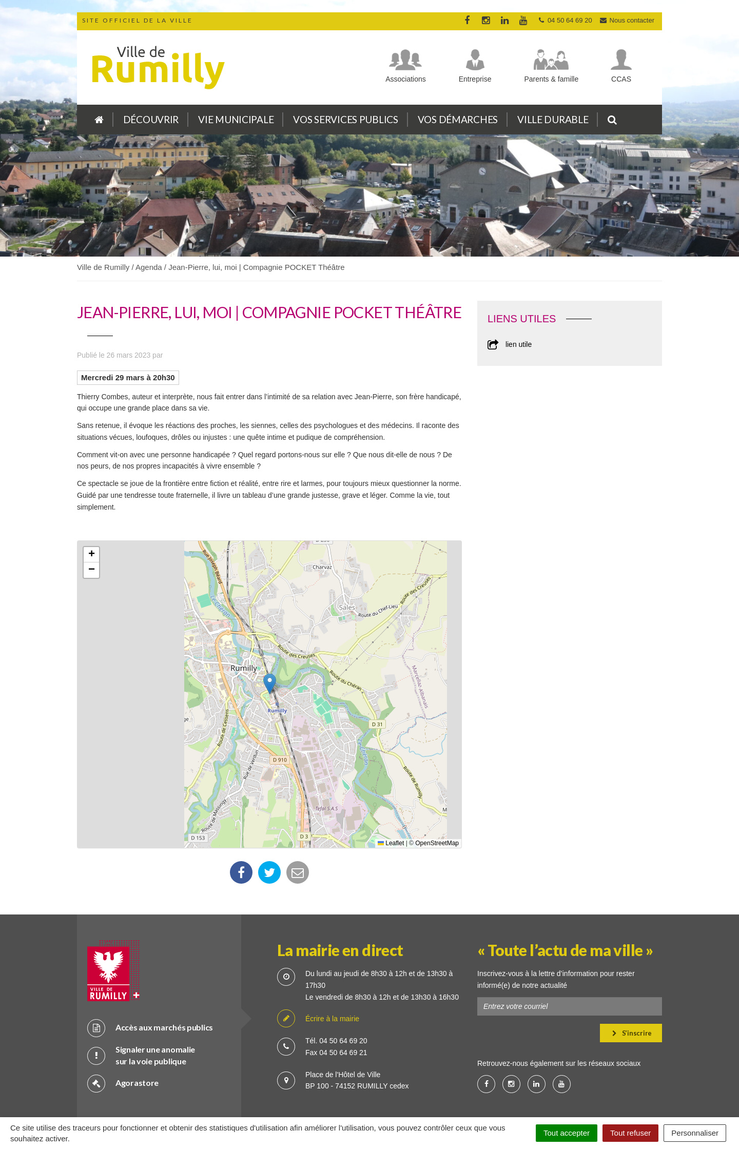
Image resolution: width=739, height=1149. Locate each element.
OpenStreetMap (437, 843)
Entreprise (475, 79)
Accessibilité (464, 1097)
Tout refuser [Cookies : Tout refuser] (630, 1132)
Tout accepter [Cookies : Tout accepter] (566, 1132)
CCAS (621, 79)
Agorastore (123, 1048)
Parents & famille (551, 79)
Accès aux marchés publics (150, 992)
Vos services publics (345, 119)
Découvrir (151, 119)
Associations (405, 79)
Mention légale (408, 1097)
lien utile (510, 344)
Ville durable (552, 119)
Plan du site (272, 1097)
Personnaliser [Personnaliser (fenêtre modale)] (694, 1132)
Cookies (357, 1097)
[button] (269, 683)
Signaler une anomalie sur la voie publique (141, 1019)
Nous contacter (626, 20)
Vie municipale (236, 119)
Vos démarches (458, 119)
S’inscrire (632, 998)
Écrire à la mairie (318, 983)
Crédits (316, 1097)
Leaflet (391, 843)
